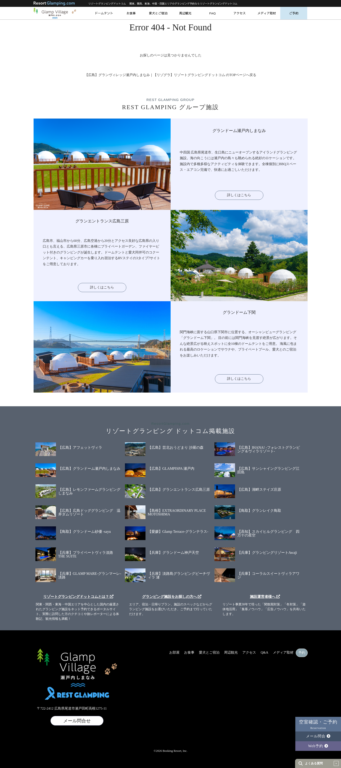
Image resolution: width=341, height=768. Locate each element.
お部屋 (174, 652)
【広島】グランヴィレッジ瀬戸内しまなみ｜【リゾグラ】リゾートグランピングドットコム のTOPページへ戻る (170, 75)
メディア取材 (266, 13)
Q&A (264, 652)
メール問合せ (77, 720)
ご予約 (294, 13)
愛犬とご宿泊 (158, 13)
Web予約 (318, 746)
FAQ (212, 13)
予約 (301, 653)
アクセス (239, 13)
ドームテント (104, 13)
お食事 (131, 13)
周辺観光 (185, 13)
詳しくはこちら (239, 195)
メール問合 (318, 736)
